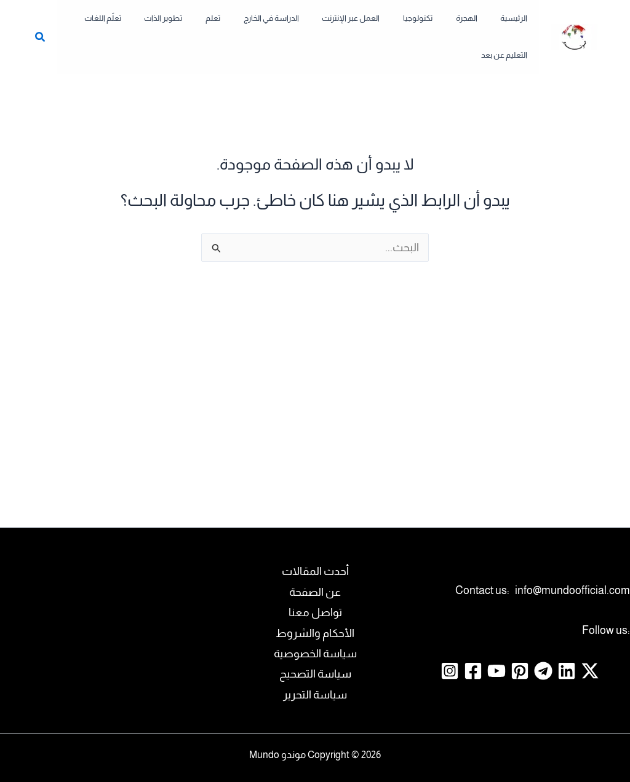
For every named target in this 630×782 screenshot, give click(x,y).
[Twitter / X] (590, 645)
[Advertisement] (315, 366)
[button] (49, 26)
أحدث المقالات (315, 546)
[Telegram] (543, 645)
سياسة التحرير (315, 669)
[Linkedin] (566, 645)
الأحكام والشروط (315, 608)
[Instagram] (450, 645)
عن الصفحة (315, 567)
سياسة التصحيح (315, 649)
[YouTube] (496, 645)
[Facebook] (473, 645)
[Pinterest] (520, 645)
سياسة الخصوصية (315, 628)
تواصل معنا (315, 587)
